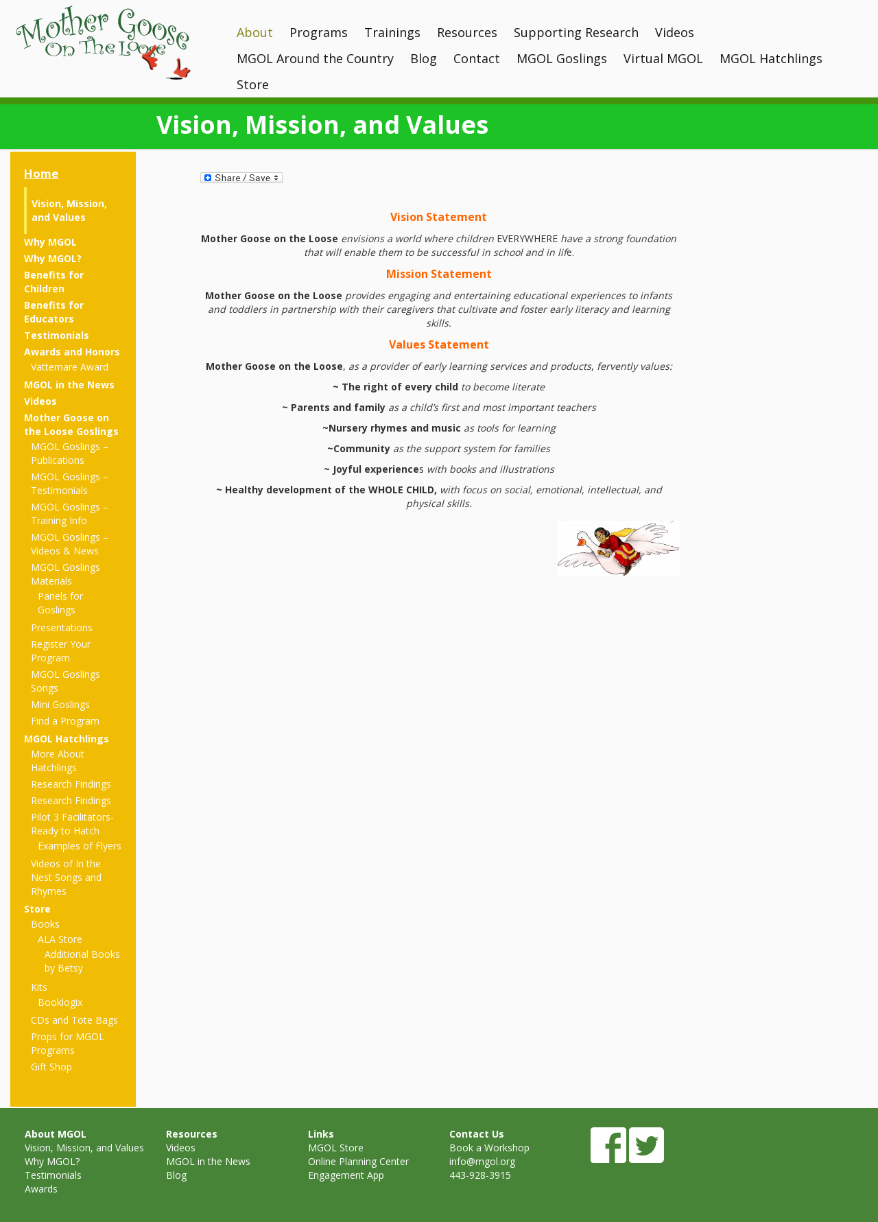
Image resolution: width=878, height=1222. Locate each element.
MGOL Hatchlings (771, 58)
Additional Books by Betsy (82, 961)
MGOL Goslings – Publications (69, 453)
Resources (467, 32)
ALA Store (60, 938)
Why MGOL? (53, 258)
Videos (674, 32)
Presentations (62, 627)
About (255, 32)
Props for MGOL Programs (67, 1043)
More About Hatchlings (57, 760)
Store (253, 84)
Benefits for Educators (54, 311)
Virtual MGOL (663, 58)
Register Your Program (61, 650)
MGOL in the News (69, 384)
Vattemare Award (69, 366)
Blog (423, 58)
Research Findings (71, 783)
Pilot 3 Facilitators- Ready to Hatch (72, 823)
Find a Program (65, 720)
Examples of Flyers (79, 845)
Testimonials (56, 335)
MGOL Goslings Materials (65, 574)
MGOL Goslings (562, 58)
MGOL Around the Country (315, 58)
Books (45, 923)
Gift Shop (51, 1066)
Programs (318, 32)
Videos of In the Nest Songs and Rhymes (66, 877)
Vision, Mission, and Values (69, 210)
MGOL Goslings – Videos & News (69, 543)
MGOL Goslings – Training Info (69, 513)
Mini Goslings (60, 704)
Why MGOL (50, 241)
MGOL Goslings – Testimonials (69, 483)
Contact (476, 58)
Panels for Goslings (60, 602)
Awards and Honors (72, 351)
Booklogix (60, 1002)
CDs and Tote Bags (74, 1019)
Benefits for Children (54, 281)
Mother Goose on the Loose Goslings (71, 424)
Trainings (392, 32)
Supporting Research (576, 32)
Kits (39, 987)
